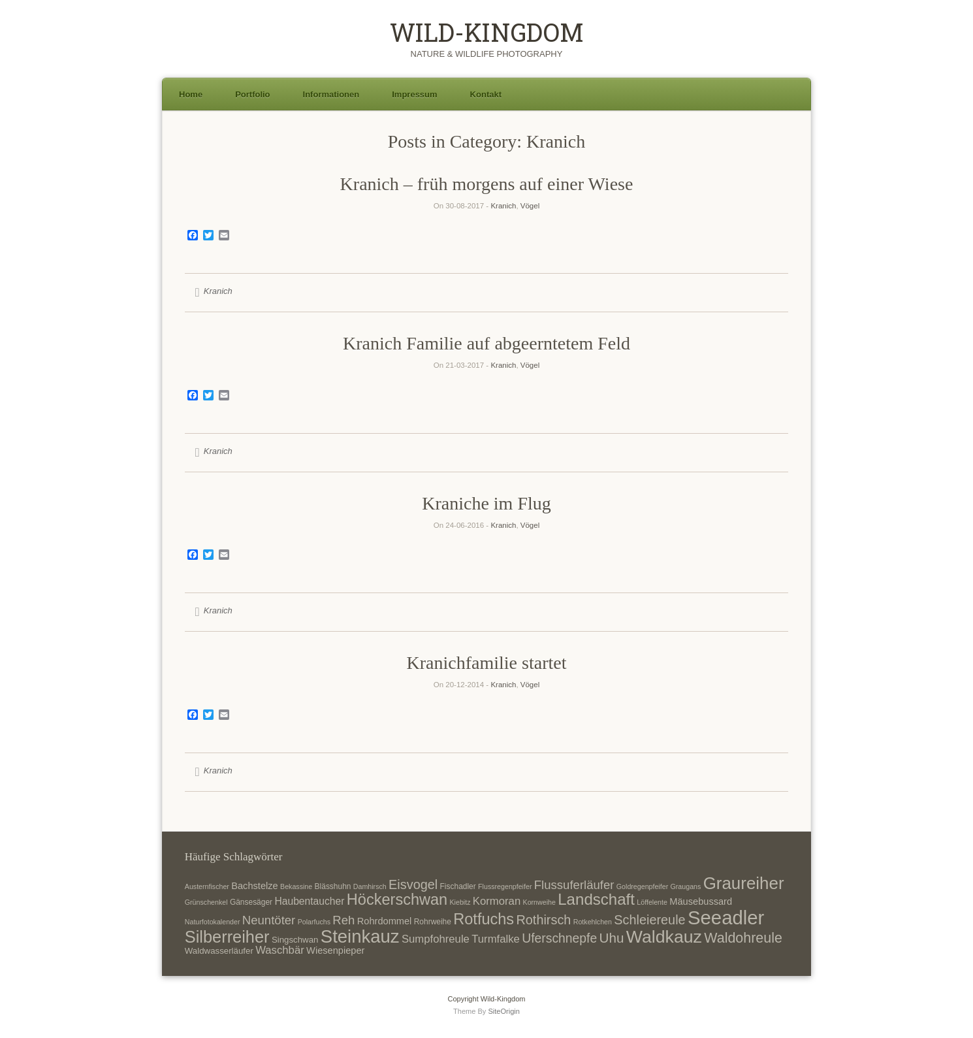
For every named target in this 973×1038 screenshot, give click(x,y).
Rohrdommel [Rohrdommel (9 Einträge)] (384, 921)
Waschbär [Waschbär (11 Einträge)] (279, 950)
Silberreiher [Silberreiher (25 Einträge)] (227, 937)
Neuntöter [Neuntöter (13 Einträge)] (268, 920)
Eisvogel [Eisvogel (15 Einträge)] (413, 884)
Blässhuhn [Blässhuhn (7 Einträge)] (333, 886)
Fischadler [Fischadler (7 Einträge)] (458, 886)
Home (190, 94)
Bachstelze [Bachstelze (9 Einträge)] (254, 886)
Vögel (529, 206)
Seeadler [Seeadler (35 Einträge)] (726, 917)
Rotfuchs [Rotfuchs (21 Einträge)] (483, 919)
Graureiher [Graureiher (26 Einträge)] (743, 883)
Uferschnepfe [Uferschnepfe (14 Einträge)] (559, 938)
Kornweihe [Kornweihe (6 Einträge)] (539, 902)
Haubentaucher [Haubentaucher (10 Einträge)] (309, 901)
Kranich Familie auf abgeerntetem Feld (486, 343)
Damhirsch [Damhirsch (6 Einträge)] (370, 886)
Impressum (414, 94)
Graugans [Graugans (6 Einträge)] (686, 886)
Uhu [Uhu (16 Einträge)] (611, 937)
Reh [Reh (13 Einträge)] (343, 920)
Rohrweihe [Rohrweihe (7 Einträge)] (432, 921)
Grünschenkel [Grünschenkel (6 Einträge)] (206, 902)
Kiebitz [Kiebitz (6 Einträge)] (460, 902)
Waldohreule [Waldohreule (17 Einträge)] (743, 938)
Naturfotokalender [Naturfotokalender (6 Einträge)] (212, 922)
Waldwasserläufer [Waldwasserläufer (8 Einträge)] (219, 951)
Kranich (503, 206)
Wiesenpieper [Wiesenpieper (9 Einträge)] (335, 950)
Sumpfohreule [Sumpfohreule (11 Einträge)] (436, 939)
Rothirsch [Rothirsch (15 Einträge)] (543, 920)
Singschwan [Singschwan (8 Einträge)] (295, 940)
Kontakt (486, 94)
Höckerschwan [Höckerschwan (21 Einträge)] (397, 899)
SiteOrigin (504, 1011)
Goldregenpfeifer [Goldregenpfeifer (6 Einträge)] (642, 886)
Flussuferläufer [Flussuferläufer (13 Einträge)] (574, 885)
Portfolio (252, 94)
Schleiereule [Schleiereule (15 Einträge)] (649, 920)
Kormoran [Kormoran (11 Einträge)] (496, 901)
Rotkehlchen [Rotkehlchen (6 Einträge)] (592, 922)
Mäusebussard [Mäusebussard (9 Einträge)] (700, 901)
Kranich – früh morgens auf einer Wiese (486, 184)
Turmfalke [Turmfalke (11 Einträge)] (495, 939)
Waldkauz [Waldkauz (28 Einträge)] (664, 937)
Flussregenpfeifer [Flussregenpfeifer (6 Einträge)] (505, 886)
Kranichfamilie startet (487, 663)
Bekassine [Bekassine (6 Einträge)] (296, 886)
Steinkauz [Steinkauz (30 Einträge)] (360, 936)
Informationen (331, 94)
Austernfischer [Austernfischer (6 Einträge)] (207, 886)
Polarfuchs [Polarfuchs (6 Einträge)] (314, 922)
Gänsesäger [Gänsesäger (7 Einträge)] (251, 902)
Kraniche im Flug (486, 503)
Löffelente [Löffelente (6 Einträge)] (652, 902)
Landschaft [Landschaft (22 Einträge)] (596, 899)
